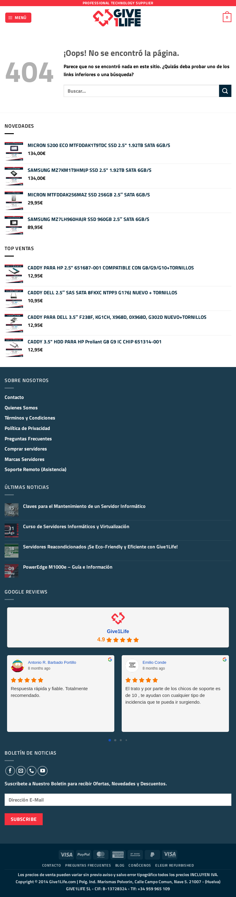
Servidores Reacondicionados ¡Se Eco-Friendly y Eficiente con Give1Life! (100, 547)
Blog (119, 865)
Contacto (14, 397)
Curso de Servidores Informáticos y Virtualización (76, 526)
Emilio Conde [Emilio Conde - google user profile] (154, 662)
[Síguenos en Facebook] (10, 771)
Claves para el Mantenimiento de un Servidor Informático (84, 506)
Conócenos (139, 865)
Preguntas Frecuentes (28, 438)
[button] (18, 18)
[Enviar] (225, 91)
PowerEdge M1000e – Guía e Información (67, 567)
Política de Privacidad (27, 428)
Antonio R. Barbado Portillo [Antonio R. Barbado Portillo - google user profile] (52, 662)
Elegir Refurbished (174, 865)
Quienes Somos (21, 407)
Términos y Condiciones (30, 417)
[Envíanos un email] (21, 771)
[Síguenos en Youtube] (42, 771)
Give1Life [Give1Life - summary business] (118, 631)
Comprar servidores (26, 448)
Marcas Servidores (25, 459)
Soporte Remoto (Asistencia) (35, 469)
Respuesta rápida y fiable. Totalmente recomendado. (49, 692)
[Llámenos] (32, 771)
